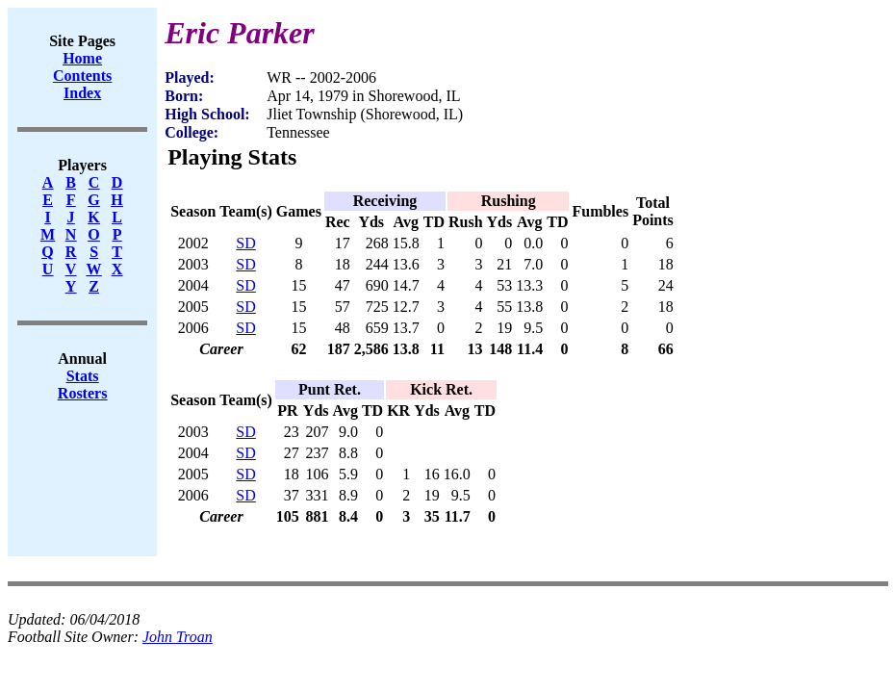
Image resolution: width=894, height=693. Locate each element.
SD (245, 243)
